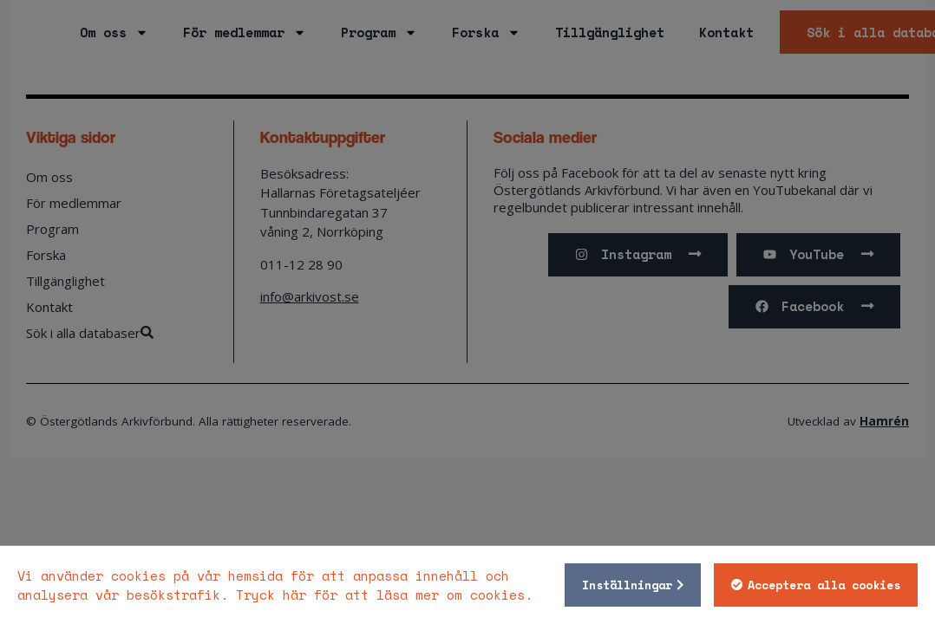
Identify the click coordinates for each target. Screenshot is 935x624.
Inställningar (626, 585)
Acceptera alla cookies (823, 585)
